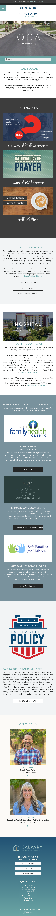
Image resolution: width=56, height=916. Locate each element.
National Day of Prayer (28, 183)
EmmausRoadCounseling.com (29, 528)
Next (30, 227)
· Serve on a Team (28, 892)
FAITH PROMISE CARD (28, 283)
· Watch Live (28, 898)
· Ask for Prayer (28, 885)
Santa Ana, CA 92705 (28, 860)
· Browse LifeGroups (28, 890)
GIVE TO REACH (28, 288)
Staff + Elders (28, 873)
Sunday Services (28, 863)
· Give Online (28, 894)
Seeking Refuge (28, 220)
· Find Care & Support (28, 887)
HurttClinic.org (28, 469)
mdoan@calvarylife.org (36, 385)
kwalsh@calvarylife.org (29, 372)
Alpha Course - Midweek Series (28, 146)
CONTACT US (28, 868)
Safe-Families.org (28, 586)
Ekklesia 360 (28, 912)
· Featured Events (28, 896)
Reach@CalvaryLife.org (33, 276)
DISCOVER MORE (28, 701)
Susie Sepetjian (28, 817)
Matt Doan (28, 767)
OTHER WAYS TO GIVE (28, 294)
